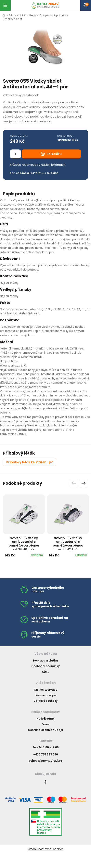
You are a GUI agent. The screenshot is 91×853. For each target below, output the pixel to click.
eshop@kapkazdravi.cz (45, 761)
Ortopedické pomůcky (53, 15)
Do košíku (51, 154)
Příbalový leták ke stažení (29, 462)
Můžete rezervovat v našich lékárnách (37, 165)
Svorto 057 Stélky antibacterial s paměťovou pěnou (24, 543)
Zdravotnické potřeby (22, 15)
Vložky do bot (13, 19)
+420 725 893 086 (45, 754)
